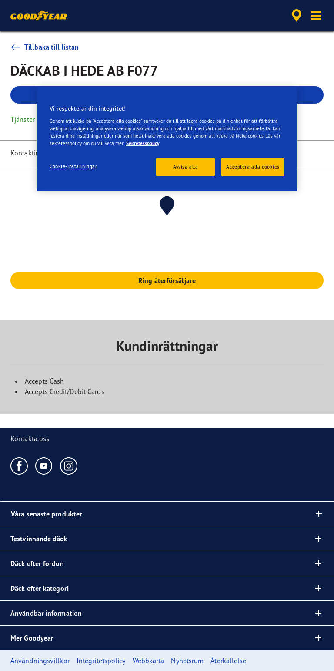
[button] (316, 16)
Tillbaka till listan (44, 47)
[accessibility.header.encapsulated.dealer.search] (295, 16)
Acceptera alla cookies (253, 167)
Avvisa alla (185, 167)
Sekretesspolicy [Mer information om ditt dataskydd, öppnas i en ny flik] (142, 143)
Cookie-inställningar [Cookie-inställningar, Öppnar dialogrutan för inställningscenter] (73, 166)
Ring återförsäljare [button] (167, 280)
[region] (167, 139)
